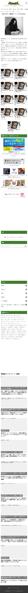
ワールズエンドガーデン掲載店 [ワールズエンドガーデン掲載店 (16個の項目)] (8, 325)
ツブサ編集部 (4, 301)
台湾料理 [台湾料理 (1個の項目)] (11, 327)
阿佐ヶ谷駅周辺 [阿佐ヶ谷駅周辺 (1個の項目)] (20, 336)
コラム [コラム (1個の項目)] (22, 317)
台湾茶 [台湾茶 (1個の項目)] (17, 327)
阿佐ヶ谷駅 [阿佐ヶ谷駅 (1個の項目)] (12, 336)
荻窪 (18, 9)
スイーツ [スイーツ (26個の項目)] (4, 319)
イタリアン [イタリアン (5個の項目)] (4, 317)
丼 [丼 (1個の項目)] (25, 325)
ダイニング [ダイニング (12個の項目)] (21, 319)
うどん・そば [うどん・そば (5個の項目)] (10, 315)
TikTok (22, 237)
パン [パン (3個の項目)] (9, 321)
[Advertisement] (14, 214)
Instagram (4, 64)
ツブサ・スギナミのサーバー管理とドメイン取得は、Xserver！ (14, 153)
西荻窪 (21, 9)
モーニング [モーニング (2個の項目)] (4, 323)
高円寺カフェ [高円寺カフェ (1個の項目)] (9, 338)
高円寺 (10, 9)
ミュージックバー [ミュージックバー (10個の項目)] (21, 321)
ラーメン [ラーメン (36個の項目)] (16, 323)
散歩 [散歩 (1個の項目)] (9, 331)
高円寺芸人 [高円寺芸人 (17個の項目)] (17, 338)
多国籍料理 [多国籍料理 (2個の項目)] (4, 329)
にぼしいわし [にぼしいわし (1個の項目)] (17, 315)
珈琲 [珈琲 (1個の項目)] (25, 331)
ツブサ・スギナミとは (4, 9)
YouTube (7, 237)
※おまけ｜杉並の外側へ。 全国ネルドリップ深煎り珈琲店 (13, 305)
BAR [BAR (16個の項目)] (3, 315)
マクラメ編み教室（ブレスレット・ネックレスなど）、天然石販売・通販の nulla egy (14, 175)
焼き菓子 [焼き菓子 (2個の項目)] (14, 331)
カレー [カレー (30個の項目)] (11, 317)
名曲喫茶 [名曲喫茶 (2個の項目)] (23, 327)
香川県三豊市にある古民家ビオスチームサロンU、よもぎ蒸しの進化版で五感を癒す (14, 186)
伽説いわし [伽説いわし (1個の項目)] (4, 327)
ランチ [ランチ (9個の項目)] (10, 323)
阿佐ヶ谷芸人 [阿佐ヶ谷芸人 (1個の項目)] (5, 336)
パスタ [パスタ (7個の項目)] (3, 321)
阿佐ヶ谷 (14, 9)
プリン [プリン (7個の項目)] (14, 321)
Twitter (3, 66)
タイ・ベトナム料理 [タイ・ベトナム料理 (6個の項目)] (12, 319)
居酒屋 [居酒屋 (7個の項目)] (3, 331)
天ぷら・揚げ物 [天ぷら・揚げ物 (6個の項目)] (12, 329)
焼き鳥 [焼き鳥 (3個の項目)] (20, 331)
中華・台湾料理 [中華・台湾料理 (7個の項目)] (19, 325)
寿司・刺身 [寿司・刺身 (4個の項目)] (19, 329)
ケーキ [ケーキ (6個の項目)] (16, 317)
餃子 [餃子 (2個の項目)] (3, 338)
